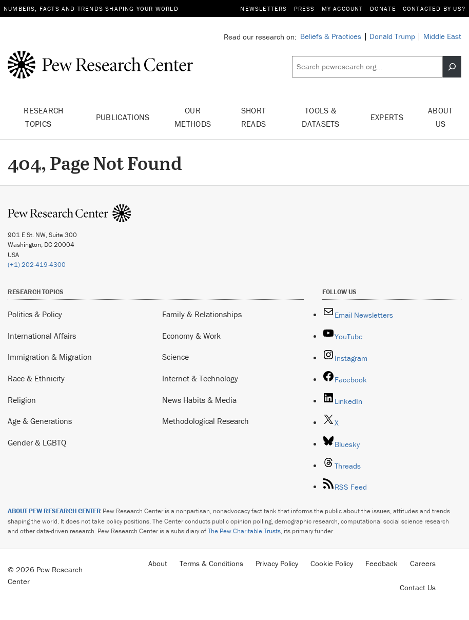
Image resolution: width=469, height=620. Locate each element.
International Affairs (42, 336)
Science (175, 357)
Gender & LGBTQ (37, 442)
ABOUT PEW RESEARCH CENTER (54, 511)
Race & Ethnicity (36, 378)
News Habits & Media (199, 400)
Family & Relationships (202, 314)
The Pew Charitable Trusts (244, 531)
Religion (22, 400)
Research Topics (44, 117)
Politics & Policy (35, 314)
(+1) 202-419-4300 (37, 264)
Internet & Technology (200, 378)
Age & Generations (40, 421)
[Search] (452, 67)
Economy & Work (191, 336)
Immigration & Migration (50, 357)
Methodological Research (205, 421)
